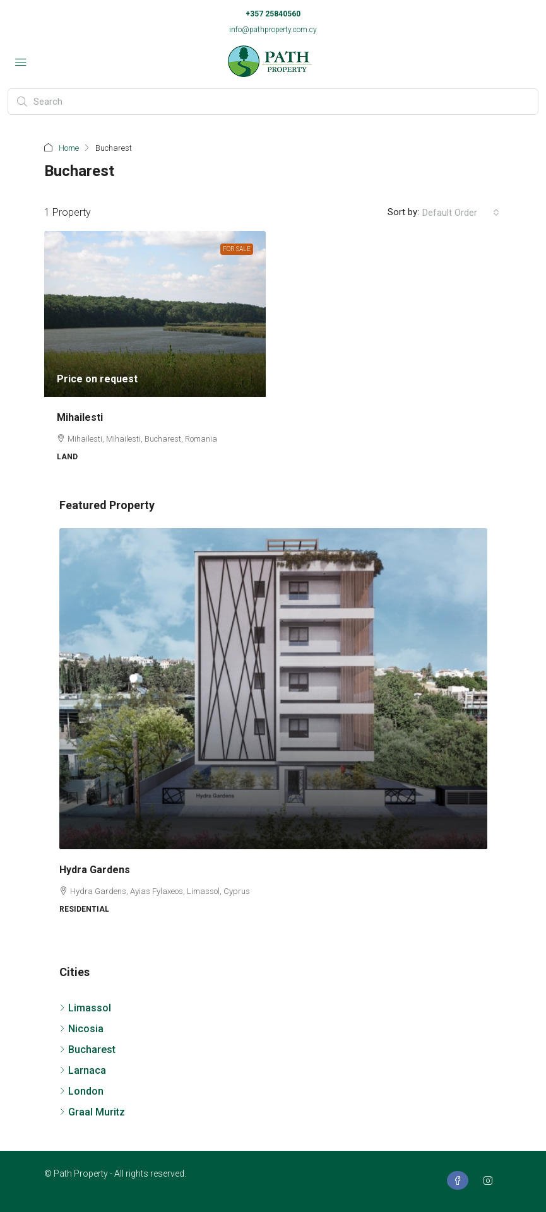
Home (69, 148)
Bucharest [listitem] (87, 1050)
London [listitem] (81, 1091)
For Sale (237, 248)
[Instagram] (490, 1181)
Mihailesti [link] (80, 417)
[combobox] (460, 212)
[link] (155, 314)
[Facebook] (460, 1181)
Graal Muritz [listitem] (92, 1112)
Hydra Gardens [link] (94, 870)
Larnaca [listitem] (82, 1070)
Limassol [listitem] (85, 1008)
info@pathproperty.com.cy (273, 29)
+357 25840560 (273, 13)
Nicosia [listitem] (81, 1029)
